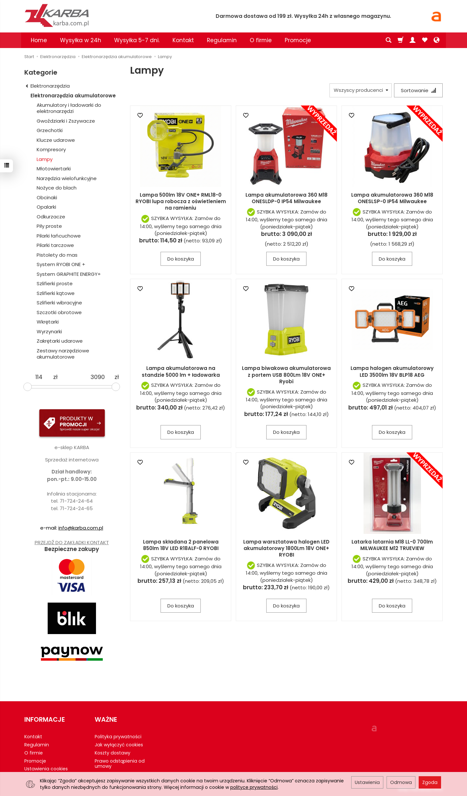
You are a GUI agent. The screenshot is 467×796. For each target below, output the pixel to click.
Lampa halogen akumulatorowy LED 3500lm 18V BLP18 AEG (392, 371)
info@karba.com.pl (80, 527)
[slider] (27, 387)
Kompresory (51, 149)
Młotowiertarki (54, 168)
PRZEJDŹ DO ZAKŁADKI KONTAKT (72, 542)
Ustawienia (367, 782)
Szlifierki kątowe (56, 293)
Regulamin (222, 40)
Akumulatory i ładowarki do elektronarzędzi (69, 108)
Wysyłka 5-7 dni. (137, 40)
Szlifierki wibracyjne (59, 302)
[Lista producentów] (360, 90)
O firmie (261, 40)
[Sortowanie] (418, 90)
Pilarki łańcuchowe (59, 235)
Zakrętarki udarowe (60, 340)
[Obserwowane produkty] (424, 40)
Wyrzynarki (49, 331)
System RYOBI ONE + (61, 264)
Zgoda (429, 782)
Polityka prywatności (118, 736)
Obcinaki (47, 197)
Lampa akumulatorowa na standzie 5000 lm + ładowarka (181, 371)
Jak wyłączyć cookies (119, 744)
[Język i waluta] (436, 40)
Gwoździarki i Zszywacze (66, 120)
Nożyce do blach (57, 187)
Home (39, 40)
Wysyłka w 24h (80, 40)
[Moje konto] (412, 40)
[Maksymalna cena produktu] (97, 377)
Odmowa (401, 782)
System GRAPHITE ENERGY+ (69, 274)
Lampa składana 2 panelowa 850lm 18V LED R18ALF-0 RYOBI (181, 545)
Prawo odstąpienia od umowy (120, 763)
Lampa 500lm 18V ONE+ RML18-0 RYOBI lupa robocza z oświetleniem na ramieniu (181, 201)
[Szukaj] (388, 40)
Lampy (45, 159)
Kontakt (183, 40)
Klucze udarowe (56, 140)
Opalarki (46, 206)
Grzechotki (50, 130)
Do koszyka (180, 258)
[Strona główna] (100, 15)
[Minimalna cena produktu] (38, 377)
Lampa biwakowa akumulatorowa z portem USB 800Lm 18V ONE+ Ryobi (286, 375)
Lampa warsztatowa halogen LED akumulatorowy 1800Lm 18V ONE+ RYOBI (286, 548)
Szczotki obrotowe (59, 312)
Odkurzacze (51, 216)
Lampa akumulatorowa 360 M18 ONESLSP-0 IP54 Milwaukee (392, 198)
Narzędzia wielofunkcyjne (67, 178)
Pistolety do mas (57, 254)
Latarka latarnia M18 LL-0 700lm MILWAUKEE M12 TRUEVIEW (392, 545)
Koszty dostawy (112, 752)
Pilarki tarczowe (55, 245)
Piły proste (49, 226)
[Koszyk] (400, 40)
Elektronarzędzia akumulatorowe (73, 95)
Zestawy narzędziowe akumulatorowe (63, 354)
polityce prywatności (254, 787)
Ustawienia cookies (46, 768)
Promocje (298, 40)
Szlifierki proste (55, 283)
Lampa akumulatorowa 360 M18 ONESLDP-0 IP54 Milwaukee (286, 198)
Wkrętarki (48, 321)
